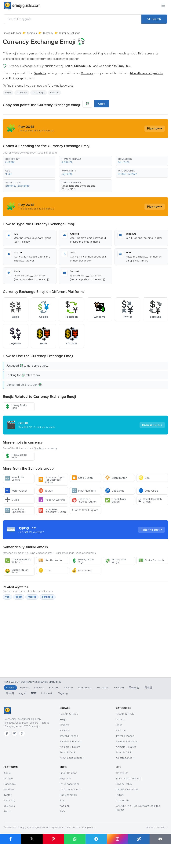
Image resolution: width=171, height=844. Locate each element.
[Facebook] (7, 733)
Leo (144, 477)
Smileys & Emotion (71, 741)
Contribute (122, 773)
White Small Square (85, 510)
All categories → (125, 757)
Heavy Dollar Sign (16, 407)
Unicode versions (70, 789)
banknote (47, 596)
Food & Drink (67, 752)
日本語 (148, 687)
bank (8, 92)
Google (8, 778)
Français (54, 687)
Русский (119, 687)
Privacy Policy (124, 784)
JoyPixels (9, 806)
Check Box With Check (150, 500)
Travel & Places (69, 736)
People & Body (69, 714)
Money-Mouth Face (16, 571)
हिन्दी (33, 693)
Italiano (68, 687)
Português (103, 687)
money (54, 92)
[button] (29, 161)
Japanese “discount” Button (52, 511)
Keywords (65, 778)
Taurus (45, 490)
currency (22, 92)
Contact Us (122, 800)
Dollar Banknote (151, 560)
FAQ (62, 811)
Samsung (9, 800)
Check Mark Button (115, 500)
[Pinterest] (22, 733)
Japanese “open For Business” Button (51, 480)
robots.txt (162, 827)
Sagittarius (114, 490)
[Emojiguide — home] (22, 5)
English (10, 687)
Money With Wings (115, 561)
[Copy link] (139, 839)
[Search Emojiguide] (72, 19)
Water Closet (16, 490)
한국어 (10, 693)
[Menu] (163, 5)
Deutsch (39, 687)
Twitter (7, 795)
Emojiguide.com (12, 33)
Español (24, 687)
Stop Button (82, 477)
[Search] (154, 19)
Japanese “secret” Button (84, 500)
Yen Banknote (50, 560)
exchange (39, 92)
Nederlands (85, 687)
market (32, 596)
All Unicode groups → (72, 757)
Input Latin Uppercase (15, 511)
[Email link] (160, 839)
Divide (12, 499)
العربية (22, 693)
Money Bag (82, 570)
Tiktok (7, 811)
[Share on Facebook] (10, 839)
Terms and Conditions (129, 778)
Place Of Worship (51, 499)
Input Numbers (84, 490)
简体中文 (134, 687)
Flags (63, 719)
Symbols (32, 33)
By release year (69, 784)
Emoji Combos (68, 773)
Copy (101, 104)
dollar (19, 596)
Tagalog (63, 693)
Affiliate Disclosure (127, 789)
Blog (62, 800)
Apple (7, 773)
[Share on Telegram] (96, 839)
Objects (64, 725)
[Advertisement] (85, 647)
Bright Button (116, 477)
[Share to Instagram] (117, 839)
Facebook (10, 784)
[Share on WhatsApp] (75, 839)
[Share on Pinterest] (53, 839)
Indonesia (47, 693)
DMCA (119, 795)
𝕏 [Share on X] (32, 839)
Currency (48, 33)
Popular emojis (69, 795)
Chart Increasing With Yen (18, 561)
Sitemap (150, 827)
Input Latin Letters (14, 478)
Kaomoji (64, 806)
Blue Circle (148, 490)
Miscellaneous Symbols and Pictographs (78, 187)
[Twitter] (14, 733)
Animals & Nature (70, 747)
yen (7, 596)
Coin (44, 570)
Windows (9, 789)
